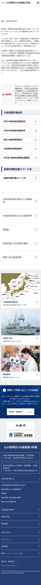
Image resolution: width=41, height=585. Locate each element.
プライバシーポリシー (9, 566)
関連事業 (4, 524)
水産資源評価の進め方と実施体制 (20, 200)
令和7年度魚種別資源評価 (20, 121)
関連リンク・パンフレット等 (12, 553)
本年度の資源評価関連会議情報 (20, 158)
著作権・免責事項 (15, 412)
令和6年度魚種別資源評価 (20, 130)
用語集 (20, 229)
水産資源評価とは (7, 479)
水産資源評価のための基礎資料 (20, 216)
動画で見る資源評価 (20, 257)
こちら (5, 53)
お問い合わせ (6, 532)
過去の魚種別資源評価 (20, 140)
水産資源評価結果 (7, 510)
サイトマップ (6, 539)
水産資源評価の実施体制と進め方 (13, 485)
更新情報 (4, 546)
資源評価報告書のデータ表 (20, 178)
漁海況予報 (5, 517)
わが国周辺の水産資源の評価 (16, 3)
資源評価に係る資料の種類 (20, 243)
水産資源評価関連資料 (20, 149)
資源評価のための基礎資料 (11, 489)
